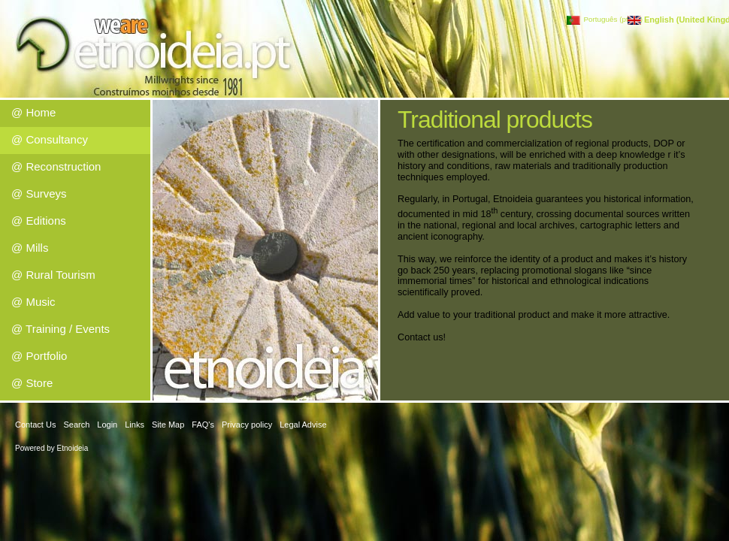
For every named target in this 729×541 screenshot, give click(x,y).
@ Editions (38, 220)
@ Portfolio (39, 355)
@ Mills (29, 247)
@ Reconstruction (56, 166)
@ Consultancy (49, 139)
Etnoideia (73, 448)
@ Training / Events (60, 328)
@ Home (33, 112)
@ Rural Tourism (53, 274)
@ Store (32, 382)
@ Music (33, 301)
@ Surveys (39, 193)
